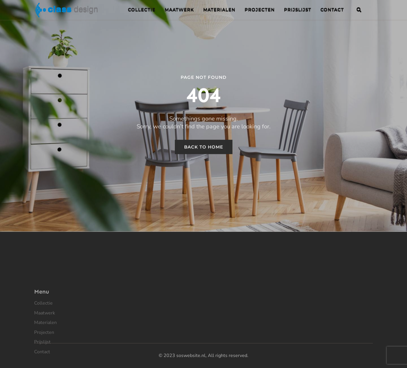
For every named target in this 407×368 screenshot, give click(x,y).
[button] (359, 9)
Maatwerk (44, 331)
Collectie (43, 321)
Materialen (45, 341)
